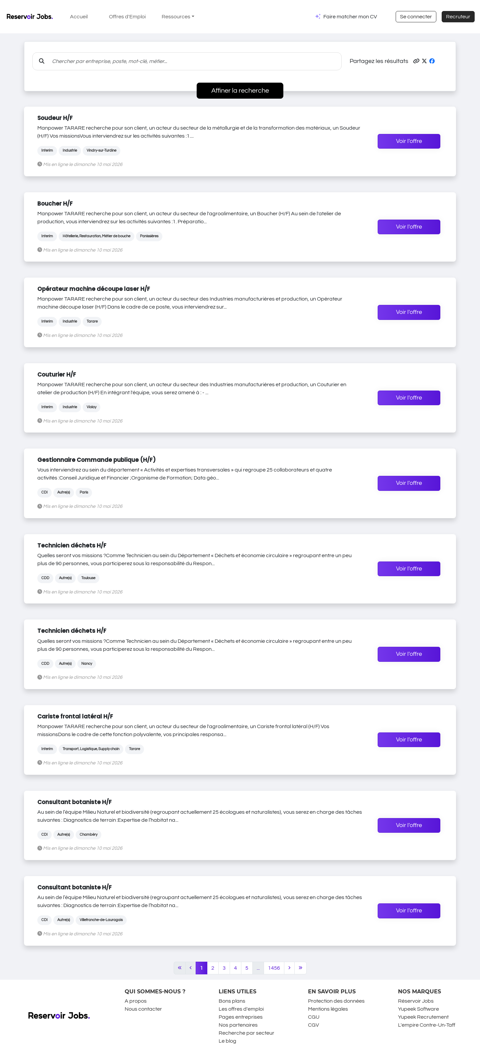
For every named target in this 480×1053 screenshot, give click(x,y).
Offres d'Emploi (127, 16)
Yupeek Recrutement (423, 1017)
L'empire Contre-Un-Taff (426, 1025)
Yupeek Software (418, 1009)
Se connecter (416, 16)
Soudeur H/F (55, 118)
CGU (313, 1017)
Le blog (227, 1041)
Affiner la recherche (240, 90)
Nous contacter (143, 1009)
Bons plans (232, 1001)
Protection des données (336, 1001)
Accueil (79, 16)
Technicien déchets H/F (71, 545)
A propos (136, 1001)
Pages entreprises (241, 1017)
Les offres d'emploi (241, 1009)
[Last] (300, 968)
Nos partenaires (238, 1025)
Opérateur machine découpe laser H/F (93, 289)
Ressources (176, 16)
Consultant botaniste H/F (74, 802)
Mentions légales (328, 1009)
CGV (313, 1025)
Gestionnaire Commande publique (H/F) (96, 460)
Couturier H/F (56, 375)
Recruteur (458, 16)
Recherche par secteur (246, 1033)
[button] (416, 61)
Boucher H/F (55, 204)
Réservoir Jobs (416, 1001)
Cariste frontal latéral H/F (75, 716)
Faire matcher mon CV (350, 16)
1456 (274, 968)
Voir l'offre (409, 141)
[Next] (289, 968)
